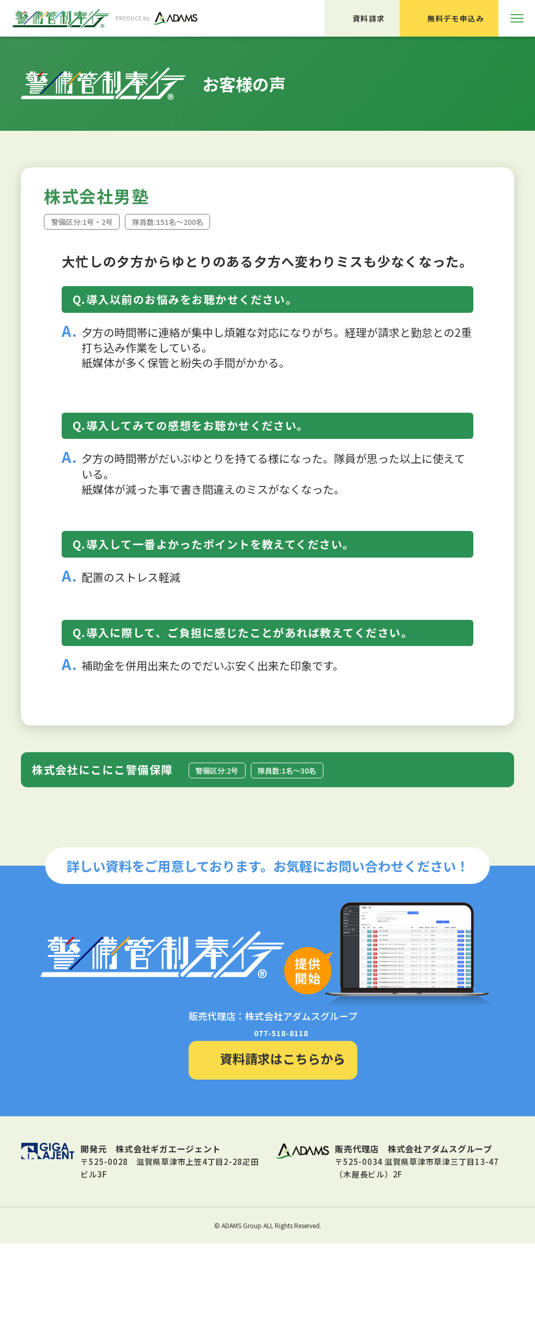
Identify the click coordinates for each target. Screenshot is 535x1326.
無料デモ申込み (455, 18)
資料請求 (369, 18)
